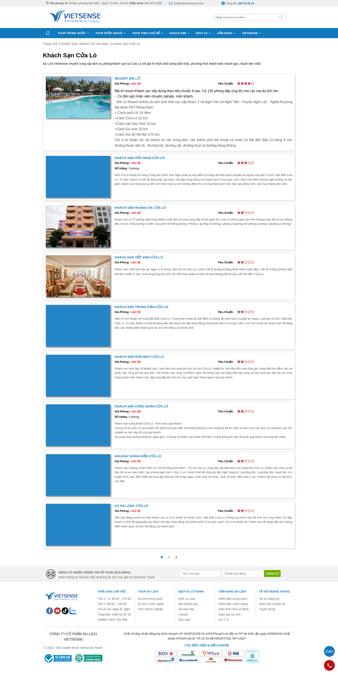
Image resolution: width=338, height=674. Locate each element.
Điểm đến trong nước (233, 598)
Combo (183, 614)
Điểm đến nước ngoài (233, 604)
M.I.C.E (224, 619)
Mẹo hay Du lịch (230, 614)
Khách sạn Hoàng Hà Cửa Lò (140, 207)
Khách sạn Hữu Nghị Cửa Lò (140, 158)
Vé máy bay (186, 609)
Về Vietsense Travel (275, 591)
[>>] (176, 557)
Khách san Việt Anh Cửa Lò (139, 257)
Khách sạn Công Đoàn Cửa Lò (141, 406)
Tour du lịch (148, 591)
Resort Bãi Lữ (127, 78)
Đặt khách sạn (188, 604)
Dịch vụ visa (186, 598)
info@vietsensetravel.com (189, 3)
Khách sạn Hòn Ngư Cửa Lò (139, 356)
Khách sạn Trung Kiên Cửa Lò (141, 307)
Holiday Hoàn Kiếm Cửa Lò (138, 456)
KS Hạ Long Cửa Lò (131, 505)
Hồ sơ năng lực (269, 598)
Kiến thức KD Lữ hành (234, 609)
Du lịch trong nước (150, 598)
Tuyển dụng (267, 609)
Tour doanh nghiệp (150, 609)
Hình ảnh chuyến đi (272, 604)
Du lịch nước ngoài (151, 604)
